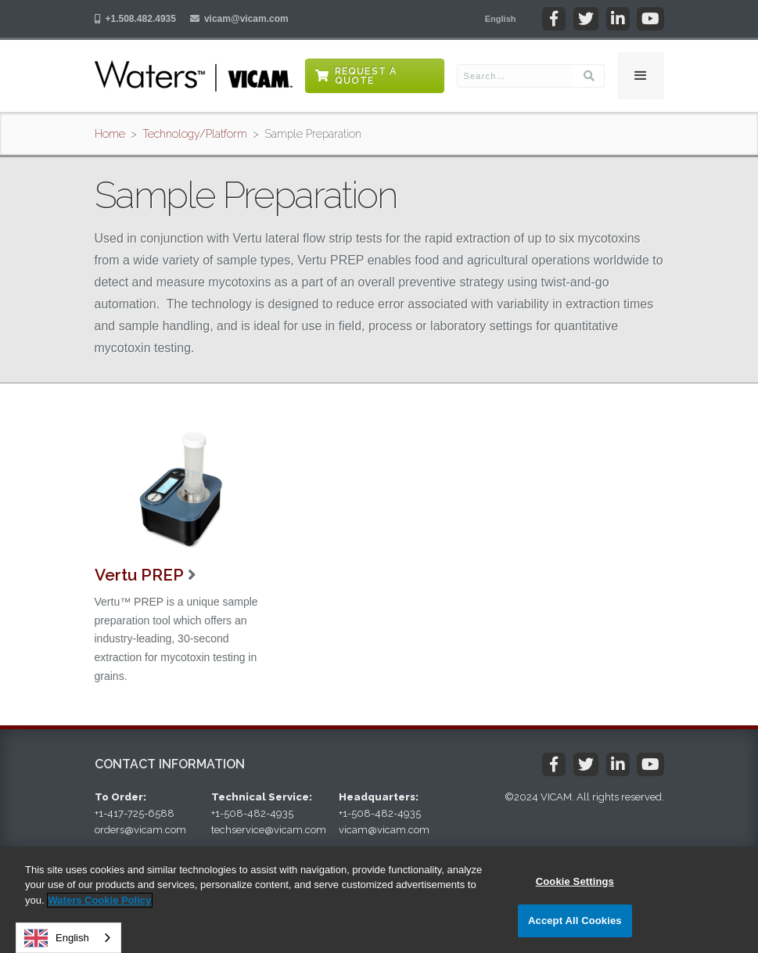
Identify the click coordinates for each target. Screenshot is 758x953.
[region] (379, 900)
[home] (194, 76)
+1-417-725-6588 (134, 813)
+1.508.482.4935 (141, 18)
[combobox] (68, 937)
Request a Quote (366, 76)
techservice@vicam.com (268, 830)
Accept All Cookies (575, 920)
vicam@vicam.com (246, 18)
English (56, 938)
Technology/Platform (194, 134)
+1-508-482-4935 (252, 813)
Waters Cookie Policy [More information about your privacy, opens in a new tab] (100, 900)
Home (110, 134)
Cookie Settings (575, 881)
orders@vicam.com (140, 830)
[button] (500, 18)
